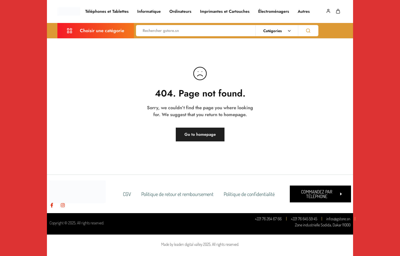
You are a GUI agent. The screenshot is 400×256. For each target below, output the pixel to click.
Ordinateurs (180, 11)
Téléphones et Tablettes (107, 11)
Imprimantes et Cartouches (224, 11)
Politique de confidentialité (249, 194)
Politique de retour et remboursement (177, 194)
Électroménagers (273, 11)
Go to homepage (200, 134)
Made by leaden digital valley (181, 244)
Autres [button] (304, 11)
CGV (127, 194)
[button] (320, 194)
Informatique (149, 11)
